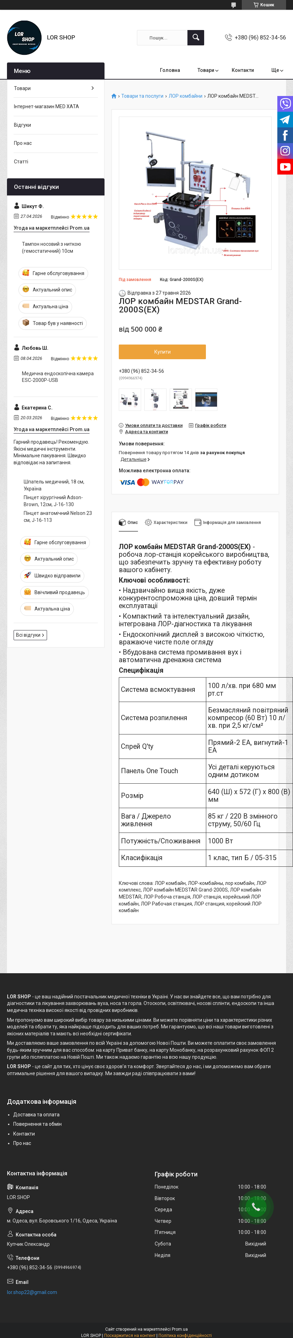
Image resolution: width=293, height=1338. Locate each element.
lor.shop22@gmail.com (32, 1292)
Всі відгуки (28, 635)
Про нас (23, 143)
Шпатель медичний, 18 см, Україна (54, 485)
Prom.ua (180, 1329)
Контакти (243, 70)
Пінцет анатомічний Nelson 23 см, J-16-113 (58, 516)
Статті (21, 161)
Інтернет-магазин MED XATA (46, 106)
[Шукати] (195, 37)
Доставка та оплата (36, 1114)
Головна (170, 70)
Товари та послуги (142, 96)
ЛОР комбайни (185, 96)
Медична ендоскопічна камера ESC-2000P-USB (58, 377)
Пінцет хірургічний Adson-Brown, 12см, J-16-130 (53, 501)
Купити (162, 352)
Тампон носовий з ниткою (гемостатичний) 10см (51, 247)
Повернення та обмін (37, 1124)
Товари (206, 70)
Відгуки (22, 125)
